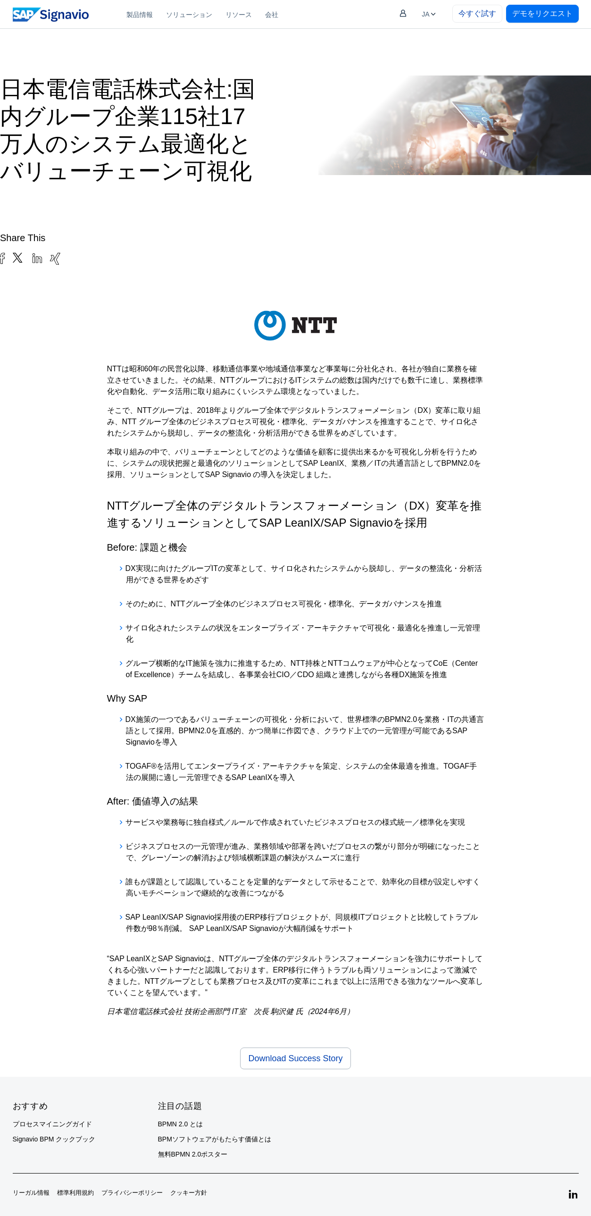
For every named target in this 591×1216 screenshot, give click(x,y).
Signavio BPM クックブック (54, 1139)
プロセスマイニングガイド (52, 1124)
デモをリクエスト (542, 13)
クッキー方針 (188, 1192)
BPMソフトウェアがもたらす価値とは (214, 1139)
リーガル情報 (31, 1192)
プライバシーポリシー (132, 1192)
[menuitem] (140, 14)
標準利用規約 (75, 1192)
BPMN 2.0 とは (180, 1124)
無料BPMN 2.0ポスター (193, 1154)
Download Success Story (295, 1058)
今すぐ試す (477, 13)
